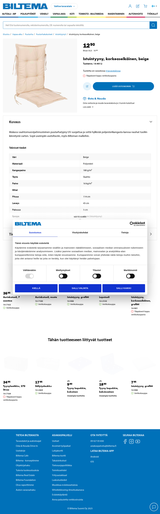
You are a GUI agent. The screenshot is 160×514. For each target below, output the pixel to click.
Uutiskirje (20, 450)
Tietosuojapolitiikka (62, 465)
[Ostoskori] (145, 6)
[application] (154, 507)
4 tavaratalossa (113, 70)
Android (94, 456)
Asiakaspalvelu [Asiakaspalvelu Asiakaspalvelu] (62, 435)
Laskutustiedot (59, 479)
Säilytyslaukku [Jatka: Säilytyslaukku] (43, 386)
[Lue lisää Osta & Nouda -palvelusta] (117, 98)
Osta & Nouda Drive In (27, 445)
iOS (92, 461)
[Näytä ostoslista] (138, 6)
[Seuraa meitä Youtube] (137, 443)
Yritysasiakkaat (59, 475)
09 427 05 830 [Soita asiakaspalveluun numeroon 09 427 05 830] (97, 440)
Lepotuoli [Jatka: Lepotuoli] (104, 297)
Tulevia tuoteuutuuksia (27, 470)
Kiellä (36, 288)
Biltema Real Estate (25, 475)
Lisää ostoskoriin (123, 86)
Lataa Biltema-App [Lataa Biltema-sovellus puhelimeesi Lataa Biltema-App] (102, 451)
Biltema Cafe (22, 455)
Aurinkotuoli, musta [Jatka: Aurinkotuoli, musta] (46, 297)
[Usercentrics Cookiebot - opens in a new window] (132, 224)
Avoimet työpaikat (61, 445)
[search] (80, 25)
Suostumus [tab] (35, 232)
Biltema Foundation (26, 479)
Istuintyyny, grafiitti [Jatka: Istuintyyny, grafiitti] (78, 297)
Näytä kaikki (80, 218)
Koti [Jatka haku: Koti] (72, 13)
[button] (154, 6)
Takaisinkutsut (59, 460)
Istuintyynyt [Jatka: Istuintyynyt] (60, 34)
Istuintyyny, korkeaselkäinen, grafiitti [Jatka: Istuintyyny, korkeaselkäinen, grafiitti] (141, 301)
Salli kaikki (123, 288)
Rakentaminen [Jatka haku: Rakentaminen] (116, 13)
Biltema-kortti (59, 455)
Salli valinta (80, 288)
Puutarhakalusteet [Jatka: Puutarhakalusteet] (44, 34)
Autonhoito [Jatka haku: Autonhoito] (136, 13)
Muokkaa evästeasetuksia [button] (65, 484)
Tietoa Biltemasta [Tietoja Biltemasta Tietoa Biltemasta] (27, 435)
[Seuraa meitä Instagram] (131, 442)
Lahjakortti (57, 450)
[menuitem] (9, 14)
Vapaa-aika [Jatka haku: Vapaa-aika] (59, 13)
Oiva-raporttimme (25, 484)
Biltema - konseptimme (27, 460)
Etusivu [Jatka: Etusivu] (6, 34)
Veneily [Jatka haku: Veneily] (44, 13)
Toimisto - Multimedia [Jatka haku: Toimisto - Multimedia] (91, 13)
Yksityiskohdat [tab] (80, 232)
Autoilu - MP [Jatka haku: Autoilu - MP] (9, 13)
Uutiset (55, 440)
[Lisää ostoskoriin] (87, 86)
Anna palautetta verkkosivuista (67, 499)
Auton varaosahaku (25, 489)
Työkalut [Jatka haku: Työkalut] (152, 13)
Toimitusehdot (59, 470)
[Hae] (153, 25)
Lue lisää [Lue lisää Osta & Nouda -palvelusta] (88, 107)
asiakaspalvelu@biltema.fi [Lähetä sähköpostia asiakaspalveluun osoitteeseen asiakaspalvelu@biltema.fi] (103, 445)
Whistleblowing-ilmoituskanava (68, 489)
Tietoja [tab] (125, 232)
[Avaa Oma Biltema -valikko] (130, 6)
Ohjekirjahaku (23, 465)
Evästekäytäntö (59, 494)
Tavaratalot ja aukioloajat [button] (28, 440)
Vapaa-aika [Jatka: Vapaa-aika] (17, 34)
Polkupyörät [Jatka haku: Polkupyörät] (28, 13)
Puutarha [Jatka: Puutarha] (29, 34)
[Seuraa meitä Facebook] (125, 442)
